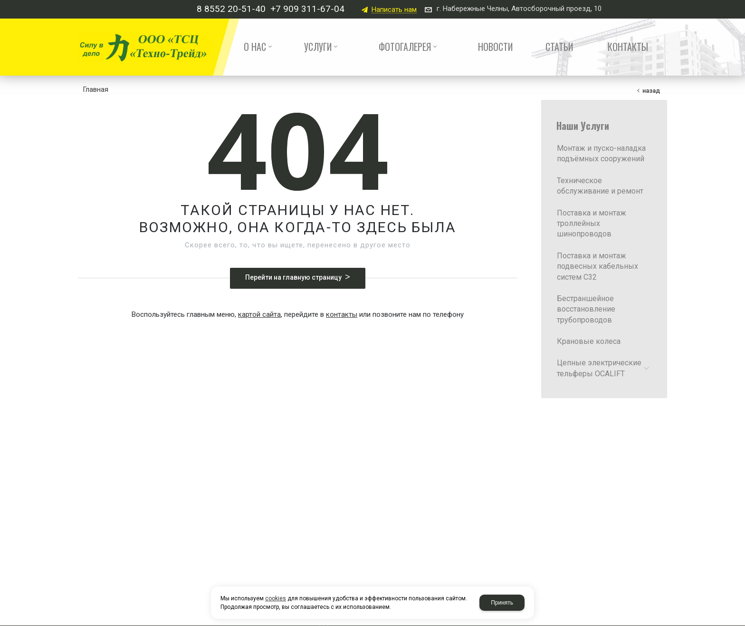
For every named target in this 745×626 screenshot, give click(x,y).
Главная (95, 89)
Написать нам (394, 9)
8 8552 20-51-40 (231, 8)
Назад (651, 90)
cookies (275, 598)
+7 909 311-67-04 (307, 8)
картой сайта (259, 314)
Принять (502, 602)
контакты (341, 314)
